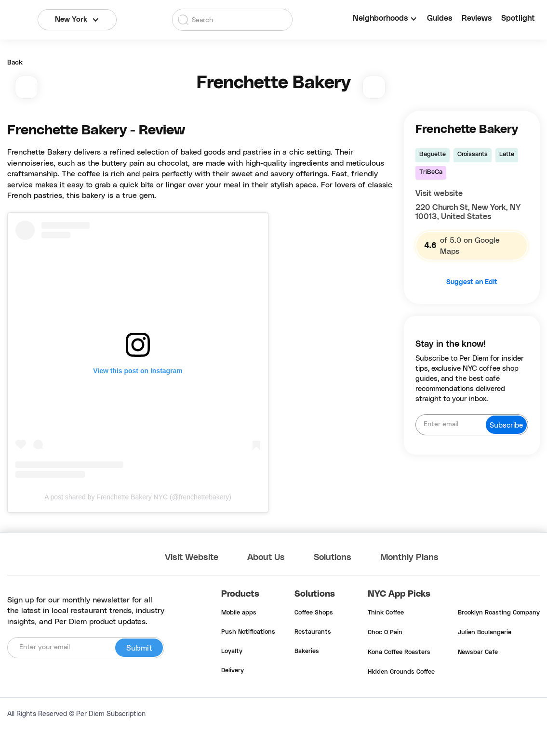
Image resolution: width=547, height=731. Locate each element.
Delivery (232, 671)
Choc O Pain (385, 633)
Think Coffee (386, 613)
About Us (266, 557)
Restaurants (312, 632)
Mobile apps (238, 613)
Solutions (332, 557)
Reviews (477, 18)
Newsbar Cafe (478, 652)
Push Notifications (248, 632)
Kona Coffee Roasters (399, 652)
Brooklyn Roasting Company (499, 613)
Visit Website (191, 557)
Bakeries (306, 651)
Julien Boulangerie (484, 633)
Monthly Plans (409, 557)
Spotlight (518, 18)
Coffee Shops (313, 613)
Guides (439, 18)
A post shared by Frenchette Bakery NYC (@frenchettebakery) (137, 497)
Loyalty (231, 651)
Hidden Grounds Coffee (401, 672)
